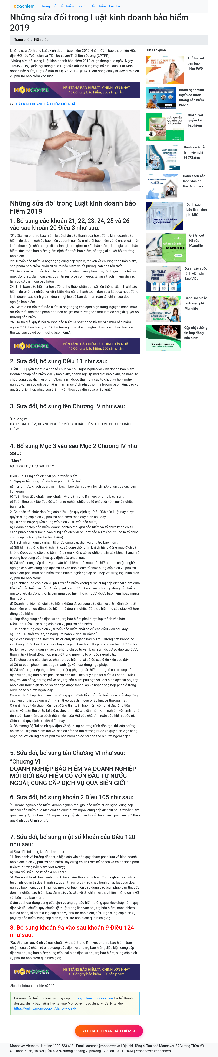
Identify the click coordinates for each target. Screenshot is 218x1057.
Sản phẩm (98, 6)
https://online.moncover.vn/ (92, 998)
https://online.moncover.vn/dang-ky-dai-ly (45, 1008)
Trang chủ (48, 6)
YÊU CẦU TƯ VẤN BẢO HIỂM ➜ (109, 1031)
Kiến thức (41, 40)
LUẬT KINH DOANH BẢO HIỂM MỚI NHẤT (45, 104)
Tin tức (82, 6)
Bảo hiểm (67, 6)
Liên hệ (114, 6)
